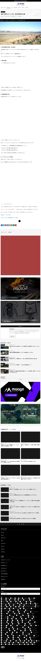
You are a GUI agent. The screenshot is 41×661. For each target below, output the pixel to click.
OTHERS (26, 7)
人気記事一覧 (4, 568)
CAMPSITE (8, 7)
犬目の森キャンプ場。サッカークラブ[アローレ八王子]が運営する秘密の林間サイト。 (10, 478)
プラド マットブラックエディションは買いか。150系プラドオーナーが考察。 (25, 512)
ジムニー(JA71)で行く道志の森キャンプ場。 (28, 461)
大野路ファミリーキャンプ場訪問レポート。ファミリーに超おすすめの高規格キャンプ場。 (10, 445)
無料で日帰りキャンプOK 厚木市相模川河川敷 (17, 20)
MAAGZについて (4, 562)
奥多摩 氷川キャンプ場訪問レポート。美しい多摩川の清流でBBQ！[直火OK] (23, 358)
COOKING (15, 7)
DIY (12, 7)
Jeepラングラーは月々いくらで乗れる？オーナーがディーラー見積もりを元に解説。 (25, 507)
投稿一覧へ (12, 336)
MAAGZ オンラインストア (6, 559)
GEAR (2, 7)
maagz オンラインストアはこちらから (20, 0)
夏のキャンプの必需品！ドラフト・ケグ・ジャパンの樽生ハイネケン (23, 489)
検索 (2, 647)
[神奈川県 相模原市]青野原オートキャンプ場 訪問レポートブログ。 (22, 352)
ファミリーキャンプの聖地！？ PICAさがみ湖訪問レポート (20, 364)
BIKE (5, 7)
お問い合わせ (4, 570)
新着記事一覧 (4, 565)
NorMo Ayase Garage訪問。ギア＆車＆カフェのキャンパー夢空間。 (23, 518)
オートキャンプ (16, 16)
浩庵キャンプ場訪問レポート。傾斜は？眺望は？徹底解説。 (30, 445)
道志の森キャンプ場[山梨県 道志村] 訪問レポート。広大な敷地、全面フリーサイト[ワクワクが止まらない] (25, 371)
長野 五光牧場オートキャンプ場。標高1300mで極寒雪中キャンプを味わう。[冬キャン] (10, 462)
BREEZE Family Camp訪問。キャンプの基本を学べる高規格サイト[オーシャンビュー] (25, 347)
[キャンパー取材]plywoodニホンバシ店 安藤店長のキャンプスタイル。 (23, 495)
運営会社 (3, 579)
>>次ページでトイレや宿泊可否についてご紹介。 (10, 217)
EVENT (19, 7)
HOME (3, 20)
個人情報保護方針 (5, 573)
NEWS (23, 7)
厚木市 (20, 16)
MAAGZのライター (5, 576)
